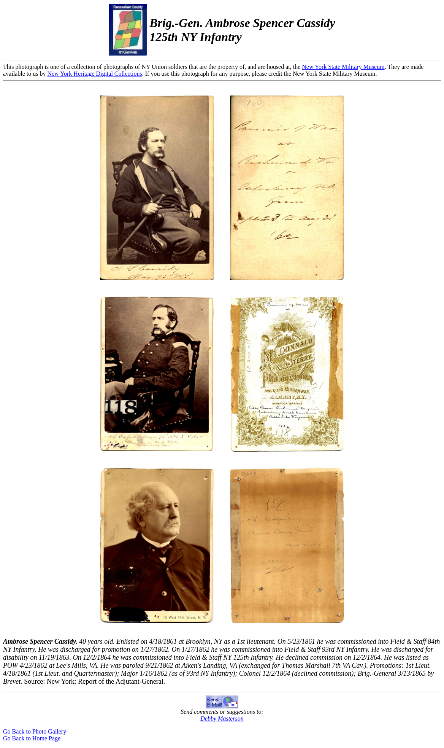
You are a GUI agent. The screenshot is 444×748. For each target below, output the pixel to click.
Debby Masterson (221, 718)
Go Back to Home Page (31, 738)
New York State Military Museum (343, 67)
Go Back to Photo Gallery (34, 731)
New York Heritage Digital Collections (94, 73)
